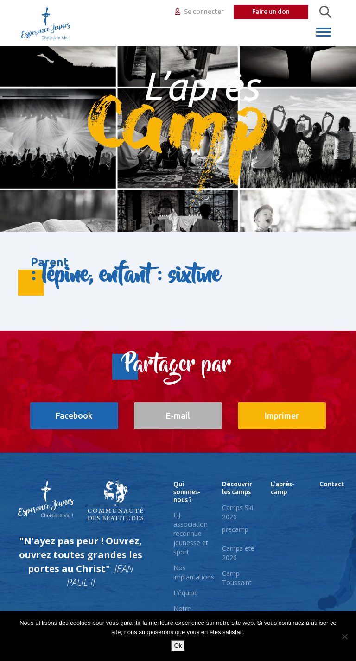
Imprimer (282, 415)
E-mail (178, 415)
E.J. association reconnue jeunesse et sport (190, 533)
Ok (178, 645)
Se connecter (199, 11)
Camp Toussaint (237, 578)
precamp (235, 529)
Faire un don (271, 11)
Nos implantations (193, 572)
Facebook (74, 415)
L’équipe (185, 592)
